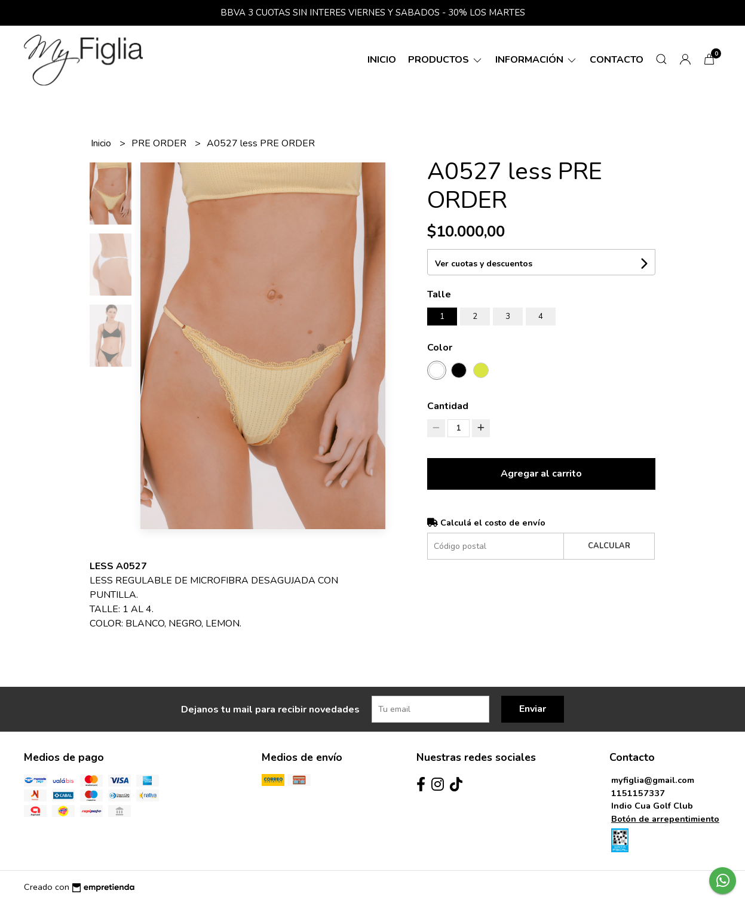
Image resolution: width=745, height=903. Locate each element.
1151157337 (638, 793)
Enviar (532, 708)
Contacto (616, 59)
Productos (445, 59)
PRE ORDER (160, 143)
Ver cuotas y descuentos (483, 263)
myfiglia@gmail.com (652, 780)
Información (536, 59)
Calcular (609, 545)
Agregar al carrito (541, 473)
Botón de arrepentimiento (665, 819)
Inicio (381, 59)
